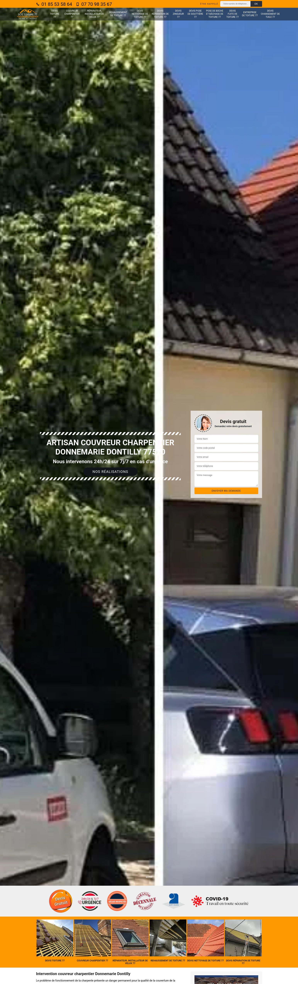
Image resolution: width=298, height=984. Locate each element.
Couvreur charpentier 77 (72, 13)
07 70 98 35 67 (94, 4)
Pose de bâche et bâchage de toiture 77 (214, 13)
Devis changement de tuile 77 (270, 13)
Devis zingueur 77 (178, 13)
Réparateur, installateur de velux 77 (94, 13)
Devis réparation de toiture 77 (160, 13)
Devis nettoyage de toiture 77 (140, 13)
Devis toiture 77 (54, 13)
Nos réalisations (110, 472)
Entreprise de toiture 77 (250, 14)
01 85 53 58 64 (54, 4)
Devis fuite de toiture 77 (232, 13)
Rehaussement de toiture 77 (118, 14)
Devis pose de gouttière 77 (195, 13)
